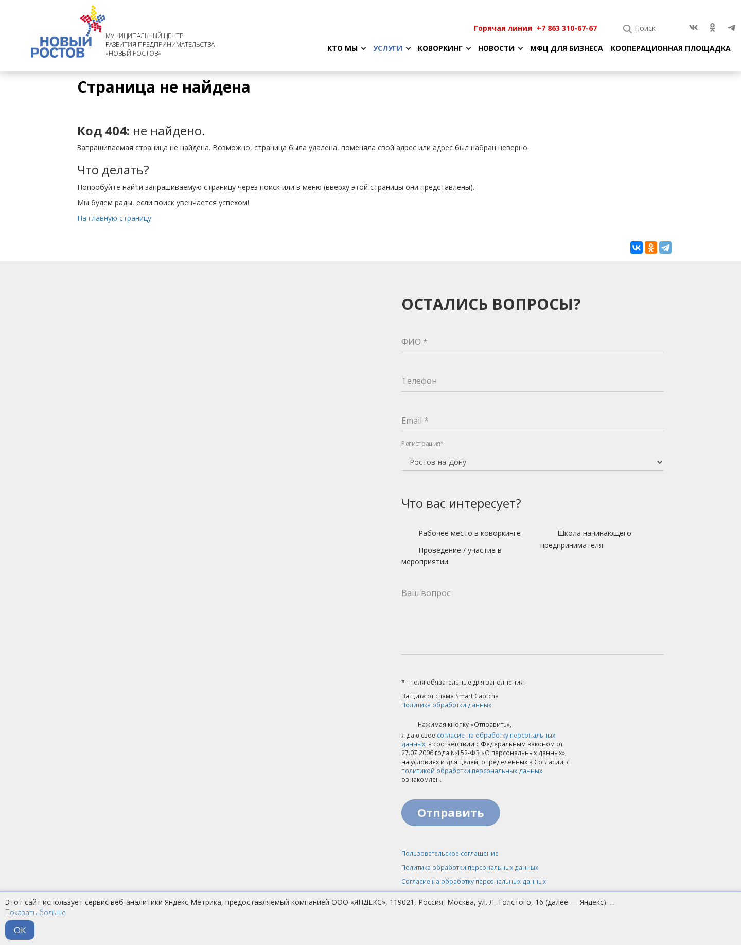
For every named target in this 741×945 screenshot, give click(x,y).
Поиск (645, 28)
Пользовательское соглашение (450, 853)
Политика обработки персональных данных (469, 867)
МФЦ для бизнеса (566, 48)
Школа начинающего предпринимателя (585, 538)
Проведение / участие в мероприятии (451, 555)
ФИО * (414, 341)
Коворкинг (440, 48)
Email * (415, 420)
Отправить (450, 812)
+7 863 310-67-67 (567, 28)
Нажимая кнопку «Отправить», (456, 725)
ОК (20, 930)
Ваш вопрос (425, 593)
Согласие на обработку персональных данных (473, 881)
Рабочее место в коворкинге (461, 533)
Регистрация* (422, 443)
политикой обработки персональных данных (471, 770)
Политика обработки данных (446, 705)
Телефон (419, 381)
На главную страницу (114, 218)
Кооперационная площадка (671, 48)
